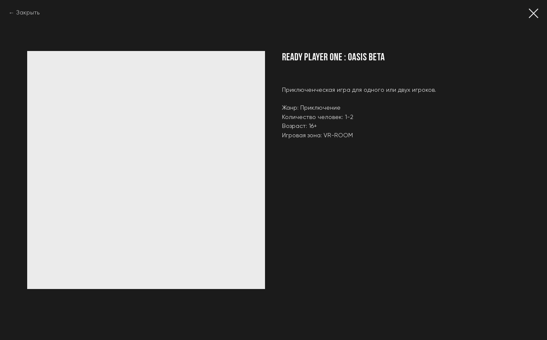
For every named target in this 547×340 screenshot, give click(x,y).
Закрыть (27, 13)
